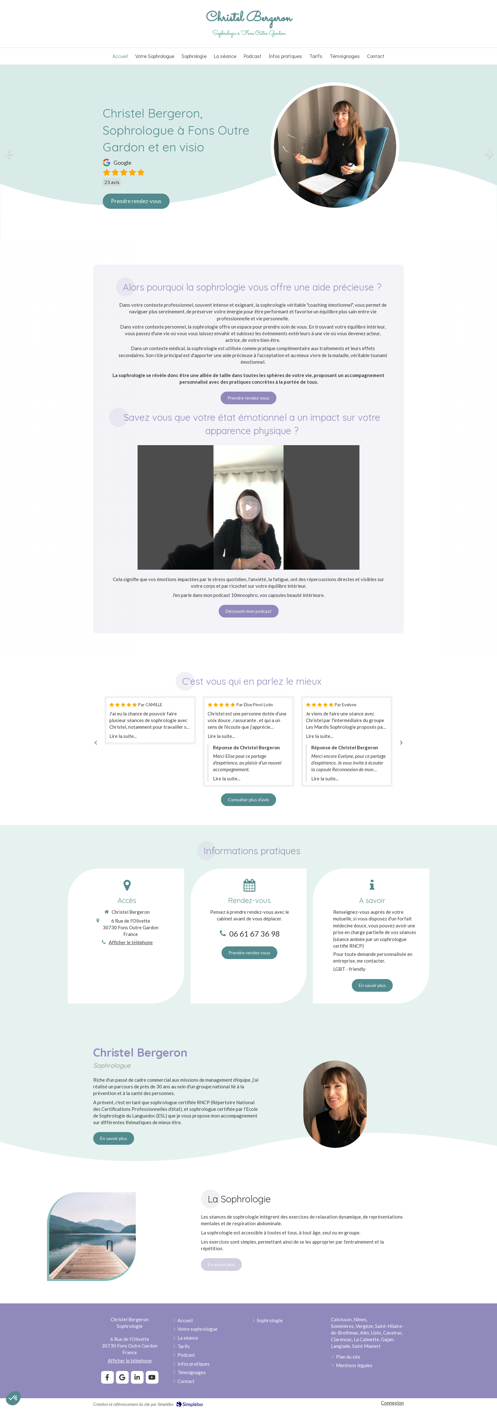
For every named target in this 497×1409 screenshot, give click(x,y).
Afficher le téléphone (131, 942)
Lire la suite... (123, 736)
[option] (248, 153)
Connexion (392, 1403)
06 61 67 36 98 (254, 933)
